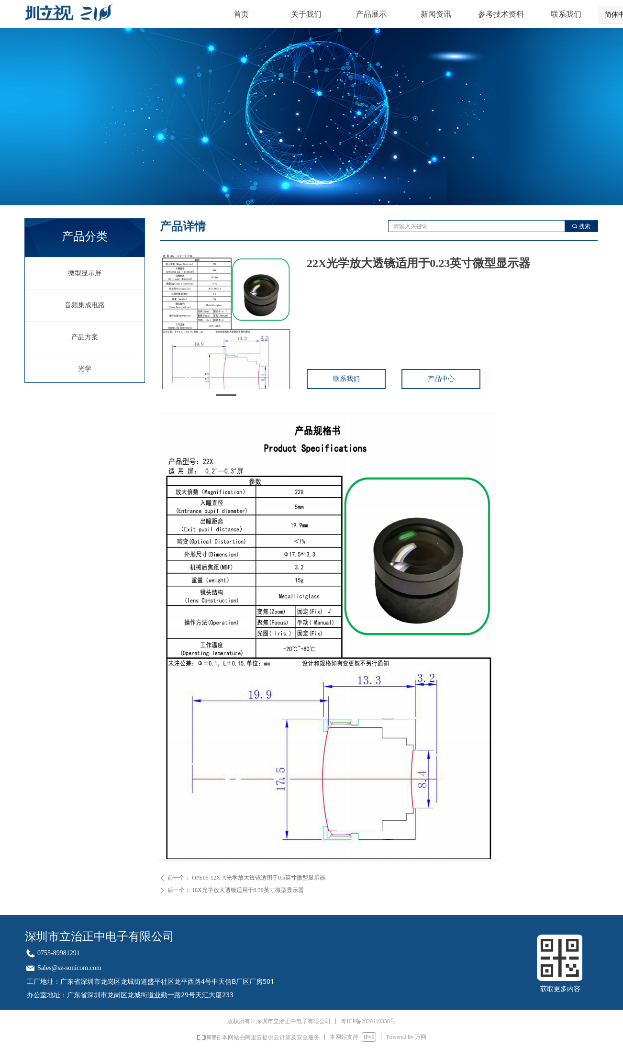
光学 (84, 368)
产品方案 (84, 337)
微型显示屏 (84, 273)
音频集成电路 (85, 305)
